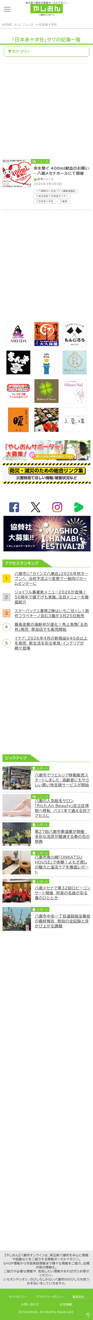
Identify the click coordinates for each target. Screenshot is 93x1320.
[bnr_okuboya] (46, 345)
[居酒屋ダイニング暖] (18, 431)
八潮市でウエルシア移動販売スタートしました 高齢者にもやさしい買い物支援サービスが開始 (62, 780)
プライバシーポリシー (50, 1296)
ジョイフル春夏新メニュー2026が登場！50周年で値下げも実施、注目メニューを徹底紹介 (52, 597)
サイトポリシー (18, 1296)
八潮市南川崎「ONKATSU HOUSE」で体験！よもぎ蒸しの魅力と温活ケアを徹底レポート (62, 864)
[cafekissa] (46, 373)
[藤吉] (46, 431)
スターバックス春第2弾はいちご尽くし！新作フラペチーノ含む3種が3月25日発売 (52, 613)
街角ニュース (45, 179)
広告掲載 (66, 1304)
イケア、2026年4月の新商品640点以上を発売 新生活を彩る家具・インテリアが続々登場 (51, 643)
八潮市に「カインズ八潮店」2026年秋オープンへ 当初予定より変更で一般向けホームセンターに (52, 578)
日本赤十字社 (48, 24)
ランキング (84, 9)
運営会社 (78, 1296)
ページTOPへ (87, 1314)
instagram (57, 507)
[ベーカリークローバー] (46, 402)
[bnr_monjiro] (74, 345)
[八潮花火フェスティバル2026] (46, 550)
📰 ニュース (25, 24)
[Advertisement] (46, 108)
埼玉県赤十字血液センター (53, 196)
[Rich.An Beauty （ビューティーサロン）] (74, 373)
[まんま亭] (18, 373)
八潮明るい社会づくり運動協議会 (57, 191)
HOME (7, 24)
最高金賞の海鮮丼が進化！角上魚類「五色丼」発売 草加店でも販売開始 (51, 626)
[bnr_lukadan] (74, 431)
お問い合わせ (30, 1304)
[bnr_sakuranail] (74, 402)
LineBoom (79, 507)
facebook (14, 507)
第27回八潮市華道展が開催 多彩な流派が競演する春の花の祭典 (62, 836)
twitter (36, 507)
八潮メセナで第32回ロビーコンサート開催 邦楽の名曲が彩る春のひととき (62, 893)
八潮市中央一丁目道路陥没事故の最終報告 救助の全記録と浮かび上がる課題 (62, 921)
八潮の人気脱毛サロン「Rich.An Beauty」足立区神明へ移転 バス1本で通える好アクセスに (62, 808)
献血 (64, 201)
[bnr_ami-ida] (18, 345)
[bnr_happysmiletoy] (18, 402)
